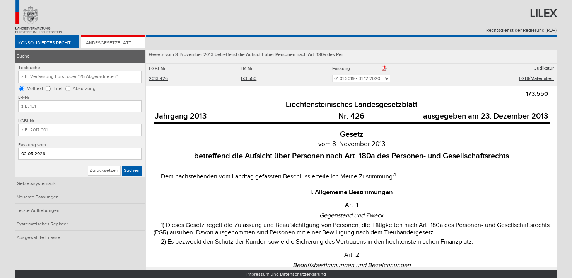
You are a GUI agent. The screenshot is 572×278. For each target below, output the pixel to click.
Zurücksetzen (104, 170)
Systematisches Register (42, 224)
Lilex (543, 13)
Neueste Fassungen (38, 197)
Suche (23, 56)
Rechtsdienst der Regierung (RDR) (521, 30)
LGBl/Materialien (536, 78)
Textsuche (29, 68)
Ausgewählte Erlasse (38, 238)
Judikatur (544, 68)
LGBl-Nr (26, 121)
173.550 (248, 78)
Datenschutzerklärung (303, 274)
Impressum (258, 274)
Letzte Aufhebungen (38, 211)
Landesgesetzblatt (107, 43)
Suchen (132, 170)
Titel (58, 89)
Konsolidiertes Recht (44, 43)
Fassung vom (32, 145)
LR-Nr (23, 97)
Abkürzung (84, 89)
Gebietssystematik (36, 183)
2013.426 (158, 78)
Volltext (35, 89)
